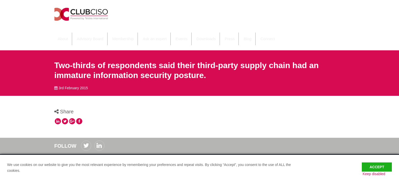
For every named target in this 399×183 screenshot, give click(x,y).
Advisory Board (85, 35)
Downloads (196, 35)
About (59, 35)
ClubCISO (91, 16)
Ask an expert (147, 35)
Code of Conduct (67, 154)
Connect (254, 35)
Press (218, 35)
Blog (235, 35)
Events (172, 35)
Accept (376, 163)
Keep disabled (380, 174)
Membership (116, 35)
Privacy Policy (93, 154)
